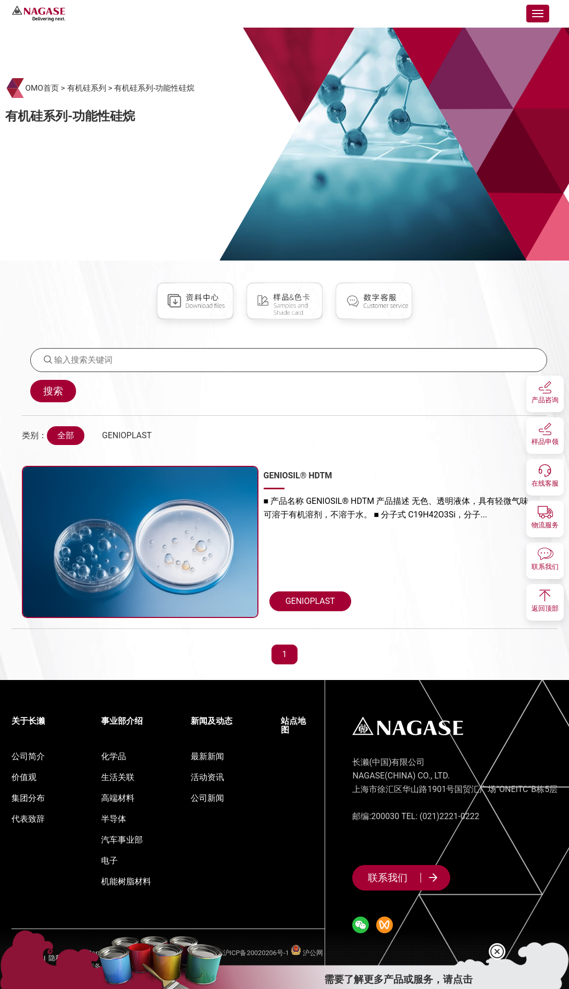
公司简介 (28, 756)
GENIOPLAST (127, 435)
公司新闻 (207, 798)
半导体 (113, 819)
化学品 (113, 756)
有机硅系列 (86, 88)
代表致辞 (28, 819)
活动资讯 (207, 777)
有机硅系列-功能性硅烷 (154, 88)
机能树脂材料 (126, 881)
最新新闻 (207, 756)
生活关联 (117, 777)
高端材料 (117, 798)
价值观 (23, 777)
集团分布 (28, 798)
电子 (109, 861)
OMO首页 (42, 88)
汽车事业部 (122, 840)
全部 (65, 435)
